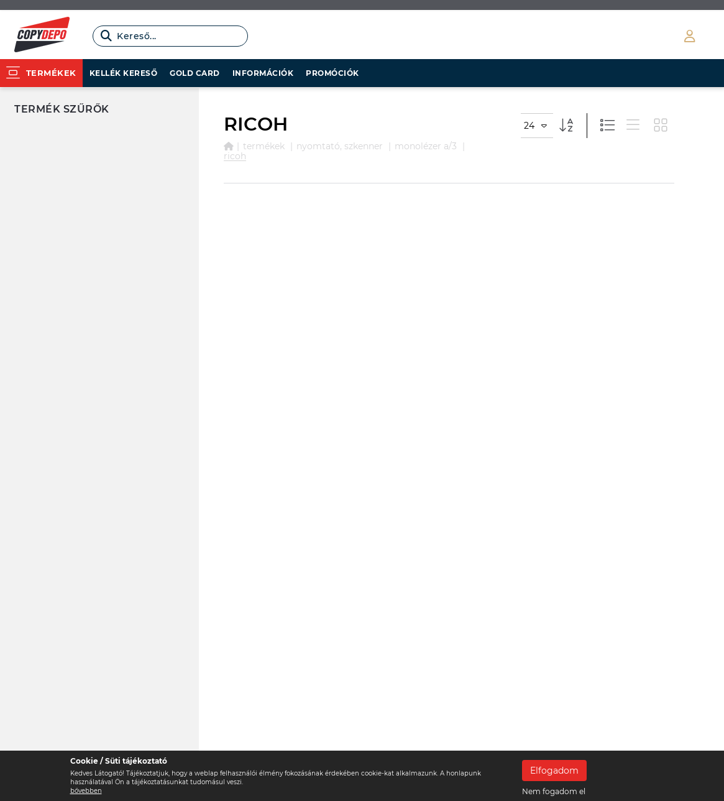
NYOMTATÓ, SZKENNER (339, 146)
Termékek (264, 146)
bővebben (86, 791)
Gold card (195, 73)
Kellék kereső (123, 73)
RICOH (235, 156)
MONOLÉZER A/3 (426, 146)
